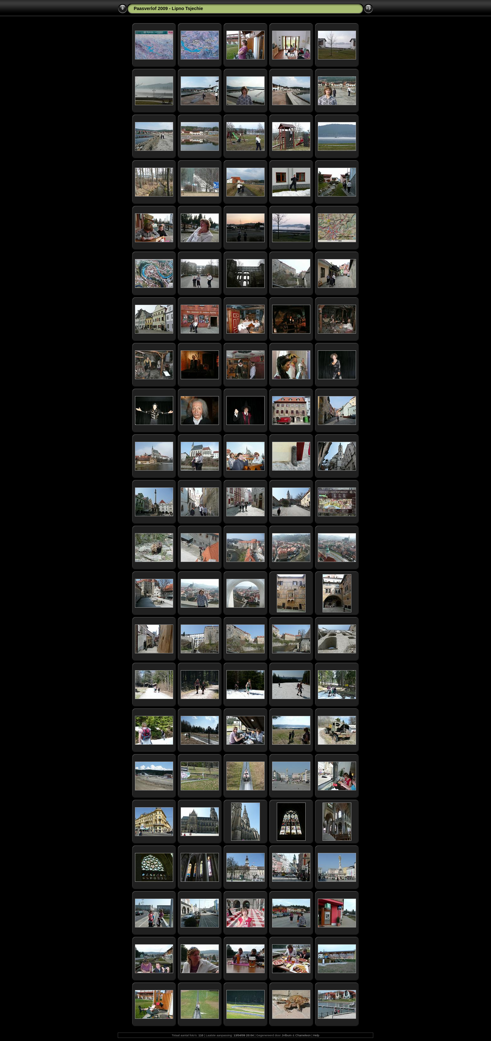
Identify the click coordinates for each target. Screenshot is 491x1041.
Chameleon (303, 1035)
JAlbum (287, 1035)
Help (316, 1035)
